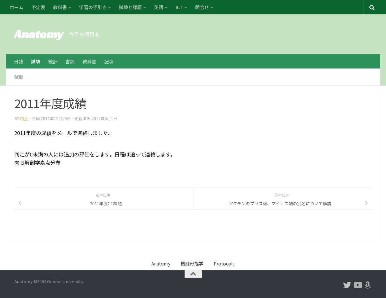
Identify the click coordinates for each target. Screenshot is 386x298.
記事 (108, 61)
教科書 (60, 7)
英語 (158, 7)
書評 (70, 61)
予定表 (38, 7)
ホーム (16, 7)
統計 (52, 61)
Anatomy (38, 34)
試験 (35, 61)
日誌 (18, 61)
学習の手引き (93, 7)
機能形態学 (192, 263)
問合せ (202, 7)
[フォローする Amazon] (368, 285)
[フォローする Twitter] (347, 285)
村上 (24, 118)
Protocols (224, 263)
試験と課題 (130, 7)
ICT (179, 7)
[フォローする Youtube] (357, 285)
